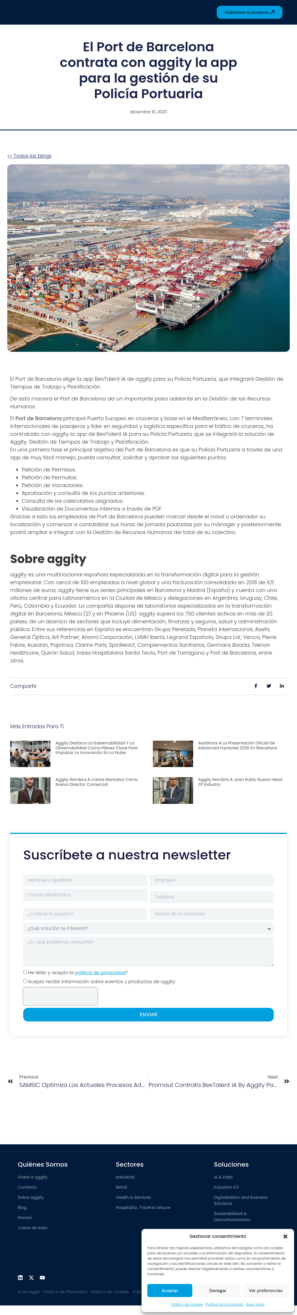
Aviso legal (255, 1304)
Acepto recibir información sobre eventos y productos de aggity (101, 981)
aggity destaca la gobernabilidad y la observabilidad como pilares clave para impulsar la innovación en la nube (97, 748)
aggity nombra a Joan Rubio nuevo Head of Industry (240, 782)
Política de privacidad (224, 1304)
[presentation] (60, 996)
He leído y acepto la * (78, 972)
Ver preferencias (265, 1291)
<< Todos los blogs (29, 155)
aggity (143, 379)
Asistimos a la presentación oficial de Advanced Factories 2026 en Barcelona (237, 745)
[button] (285, 1236)
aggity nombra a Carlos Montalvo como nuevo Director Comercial (97, 782)
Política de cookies (187, 1304)
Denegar (217, 1291)
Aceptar (170, 1291)
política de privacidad (100, 972)
